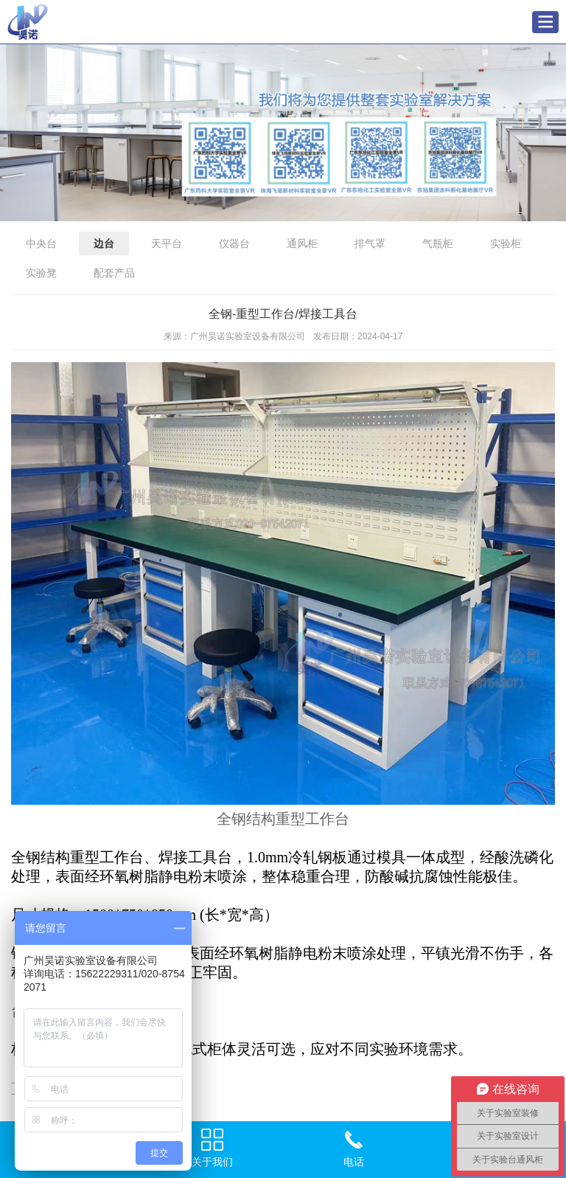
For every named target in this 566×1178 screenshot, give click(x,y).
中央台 (41, 243)
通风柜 (302, 243)
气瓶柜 (437, 243)
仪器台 (234, 243)
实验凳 (41, 273)
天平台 (166, 243)
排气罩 (369, 243)
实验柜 (505, 243)
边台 (104, 243)
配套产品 (114, 273)
